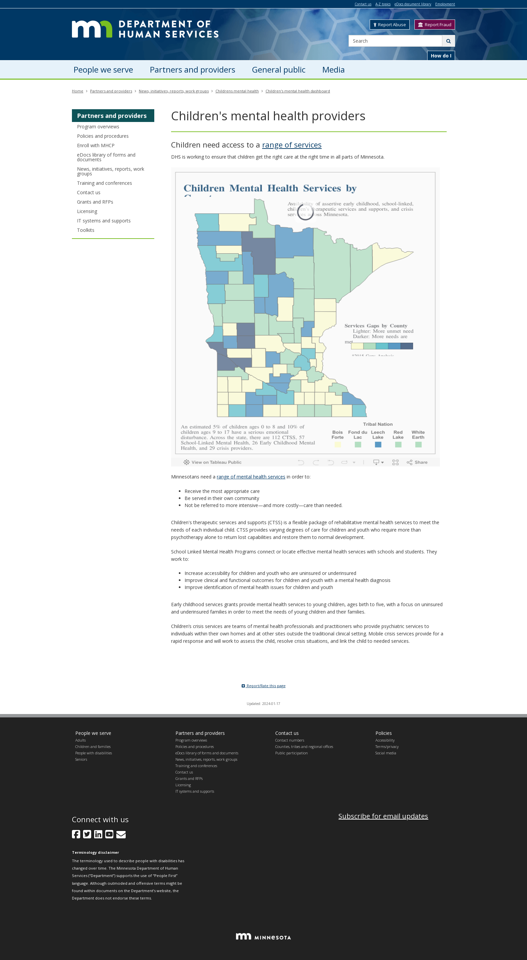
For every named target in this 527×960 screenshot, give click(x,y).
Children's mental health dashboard (298, 90)
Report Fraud (434, 25)
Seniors (81, 759)
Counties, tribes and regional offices (304, 746)
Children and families (93, 746)
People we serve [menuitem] (103, 69)
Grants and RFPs (95, 202)
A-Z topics (383, 4)
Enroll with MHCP (96, 145)
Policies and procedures (103, 136)
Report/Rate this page (264, 685)
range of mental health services (251, 476)
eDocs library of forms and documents (106, 157)
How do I (441, 55)
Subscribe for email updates (383, 816)
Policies (383, 733)
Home (77, 90)
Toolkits (85, 230)
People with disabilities (93, 752)
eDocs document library (413, 4)
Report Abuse (389, 25)
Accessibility (385, 740)
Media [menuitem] (333, 69)
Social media (385, 752)
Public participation (291, 752)
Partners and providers (111, 90)
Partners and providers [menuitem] (192, 69)
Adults (80, 740)
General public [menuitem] (279, 69)
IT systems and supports (104, 220)
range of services (292, 144)
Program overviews (98, 126)
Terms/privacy (387, 746)
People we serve (93, 733)
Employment (445, 4)
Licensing (87, 211)
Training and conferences (104, 183)
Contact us (363, 4)
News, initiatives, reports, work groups (174, 90)
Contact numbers (289, 740)
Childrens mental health (237, 90)
